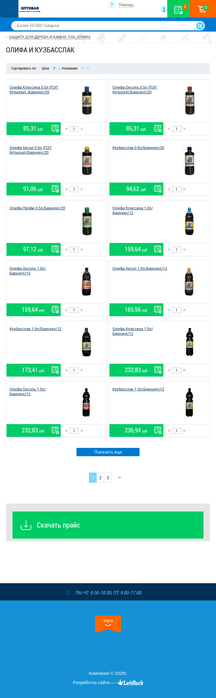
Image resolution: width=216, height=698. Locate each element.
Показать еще (108, 452)
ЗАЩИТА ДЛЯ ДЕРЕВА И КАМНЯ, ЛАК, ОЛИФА (49, 37)
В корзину (96, 129)
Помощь (126, 4)
